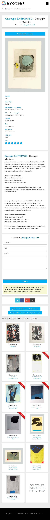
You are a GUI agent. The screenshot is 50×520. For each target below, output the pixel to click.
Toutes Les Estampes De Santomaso (25, 309)
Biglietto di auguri (37, 376)
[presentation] (19, 274)
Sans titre (13, 376)
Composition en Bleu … (13, 498)
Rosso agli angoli (37, 467)
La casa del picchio (13, 407)
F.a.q (43, 514)
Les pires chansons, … (36, 407)
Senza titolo (13, 346)
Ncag (37, 408)
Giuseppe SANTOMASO (18, 18)
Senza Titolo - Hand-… (13, 437)
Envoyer (25, 281)
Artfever (13, 499)
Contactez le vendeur (25, 34)
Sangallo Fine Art (29, 25)
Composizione (37, 437)
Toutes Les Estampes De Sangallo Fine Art (25, 313)
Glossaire (38, 514)
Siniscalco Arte (13, 348)
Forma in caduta (13, 467)
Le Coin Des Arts (13, 378)
